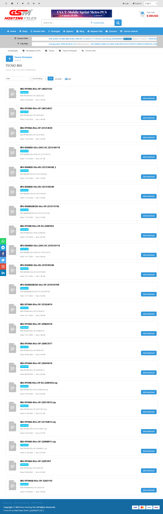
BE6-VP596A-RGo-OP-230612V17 (36, 343)
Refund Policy (37, 502)
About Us (8, 502)
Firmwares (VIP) (31, 50)
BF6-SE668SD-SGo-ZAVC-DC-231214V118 (40, 147)
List (68, 79)
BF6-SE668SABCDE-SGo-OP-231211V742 (39, 206)
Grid (58, 79)
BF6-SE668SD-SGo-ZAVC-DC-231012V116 (40, 245)
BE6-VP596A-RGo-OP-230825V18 (36, 324)
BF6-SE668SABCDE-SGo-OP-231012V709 (39, 284)
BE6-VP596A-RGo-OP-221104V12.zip (38, 421)
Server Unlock (129, 31)
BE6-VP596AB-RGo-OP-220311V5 (36, 480)
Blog (80, 31)
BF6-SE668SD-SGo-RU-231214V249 (37, 186)
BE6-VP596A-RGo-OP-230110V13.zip (38, 402)
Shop (23, 31)
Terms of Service (22, 502)
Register (137, 3)
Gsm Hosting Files (28, 507)
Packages (54, 31)
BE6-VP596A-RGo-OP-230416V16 (36, 363)
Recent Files (38, 31)
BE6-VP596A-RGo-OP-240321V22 (36, 88)
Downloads (13, 50)
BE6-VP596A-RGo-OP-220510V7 (35, 461)
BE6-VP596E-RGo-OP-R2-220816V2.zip (39, 382)
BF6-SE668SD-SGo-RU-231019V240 (37, 265)
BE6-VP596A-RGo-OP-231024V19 (36, 304)
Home (11, 31)
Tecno (49, 50)
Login (126, 3)
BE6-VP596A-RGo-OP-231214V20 (36, 128)
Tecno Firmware (68, 50)
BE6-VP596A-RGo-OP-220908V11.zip (38, 441)
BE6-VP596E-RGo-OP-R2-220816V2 (37, 226)
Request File (94, 31)
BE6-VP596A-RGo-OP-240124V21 (36, 108)
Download (148, 98)
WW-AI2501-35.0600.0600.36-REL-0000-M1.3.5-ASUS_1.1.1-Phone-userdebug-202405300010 (96, 39)
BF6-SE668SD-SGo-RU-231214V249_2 (38, 167)
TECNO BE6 (89, 50)
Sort (50, 78)
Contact (111, 31)
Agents (68, 31)
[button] (118, 22)
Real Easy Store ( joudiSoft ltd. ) (29, 510)
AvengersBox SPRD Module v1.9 (73, 44)
